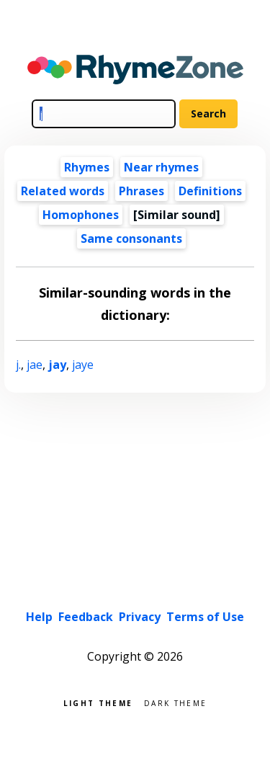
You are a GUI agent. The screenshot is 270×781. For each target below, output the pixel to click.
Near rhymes (161, 167)
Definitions (210, 191)
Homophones (80, 215)
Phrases (141, 191)
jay (57, 364)
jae (34, 364)
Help (39, 617)
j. (18, 364)
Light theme (97, 702)
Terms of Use (205, 617)
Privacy (140, 617)
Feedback (85, 617)
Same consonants (131, 238)
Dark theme (175, 702)
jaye (83, 364)
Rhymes (86, 167)
